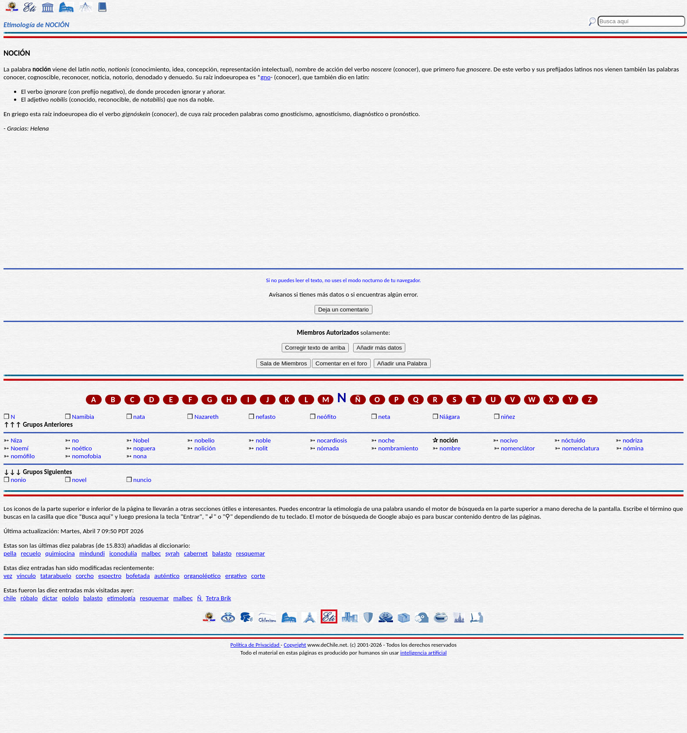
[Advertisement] (343, 200)
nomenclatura (580, 448)
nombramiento (398, 448)
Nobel (141, 440)
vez (8, 576)
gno (266, 77)
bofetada (137, 576)
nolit (262, 448)
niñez (508, 417)
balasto (221, 553)
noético (82, 448)
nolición (205, 448)
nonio (18, 480)
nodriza (632, 440)
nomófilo (23, 456)
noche (386, 440)
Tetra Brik (218, 598)
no (75, 440)
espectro (109, 576)
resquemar (250, 553)
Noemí (19, 448)
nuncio (142, 480)
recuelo (31, 553)
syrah (172, 553)
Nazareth (207, 417)
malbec (151, 553)
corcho (85, 576)
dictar (49, 598)
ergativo (236, 576)
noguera (144, 448)
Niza (16, 440)
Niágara (449, 417)
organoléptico (202, 576)
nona (140, 456)
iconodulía (123, 553)
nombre (449, 448)
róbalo (29, 598)
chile (10, 598)
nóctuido (573, 440)
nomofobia (86, 456)
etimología (121, 598)
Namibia (83, 417)
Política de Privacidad (255, 644)
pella (10, 553)
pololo (70, 598)
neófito (326, 417)
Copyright (295, 644)
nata (139, 417)
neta (384, 417)
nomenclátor (518, 448)
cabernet (196, 553)
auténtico (167, 576)
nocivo (509, 440)
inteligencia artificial (423, 652)
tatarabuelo (55, 576)
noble (263, 440)
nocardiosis (332, 440)
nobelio (205, 440)
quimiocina (59, 553)
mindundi (92, 553)
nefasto (266, 417)
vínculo (26, 576)
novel (79, 480)
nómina (633, 448)
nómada (328, 448)
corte (258, 576)
